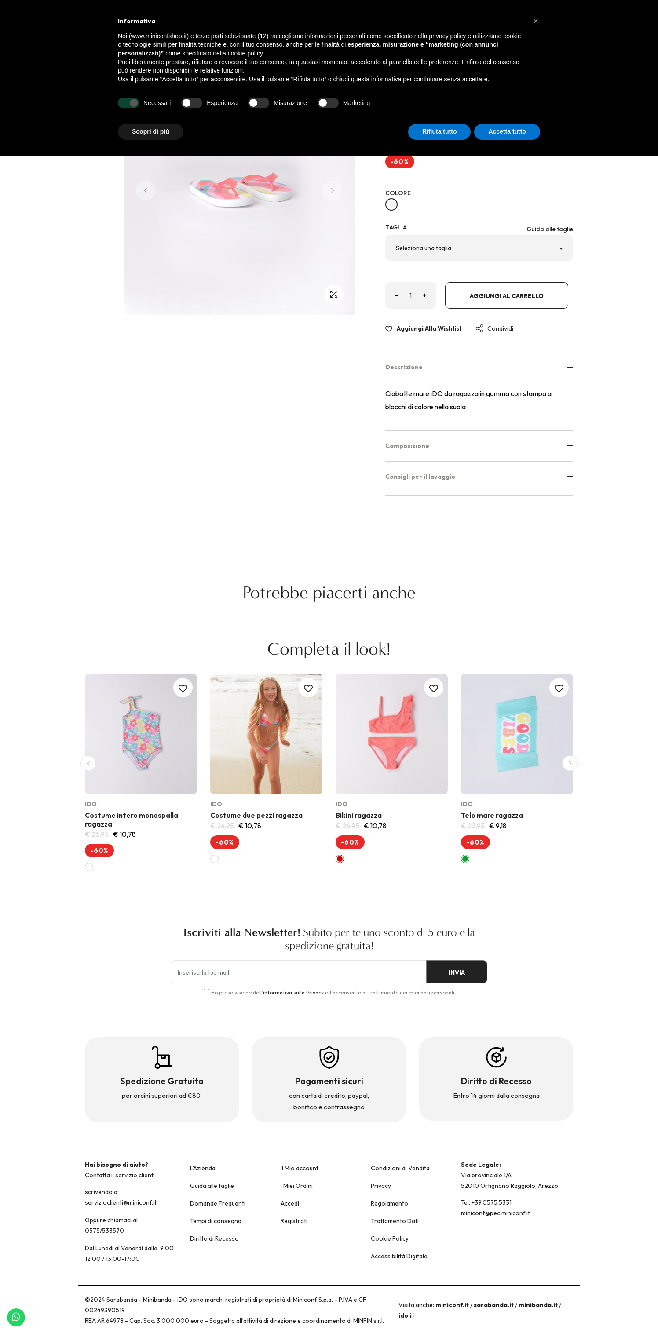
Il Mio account (299, 1168)
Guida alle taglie (549, 229)
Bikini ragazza (359, 815)
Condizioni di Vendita (400, 1168)
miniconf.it (452, 1305)
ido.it (406, 1315)
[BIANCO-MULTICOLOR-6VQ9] (391, 204)
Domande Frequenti (217, 1203)
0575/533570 (104, 1231)
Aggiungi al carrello (507, 296)
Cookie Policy (390, 1238)
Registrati (294, 1221)
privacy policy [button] (447, 36)
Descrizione (479, 367)
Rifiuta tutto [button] (439, 131)
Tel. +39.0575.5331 (486, 1202)
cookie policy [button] (245, 53)
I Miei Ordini (297, 1186)
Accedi (290, 1203)
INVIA (457, 972)
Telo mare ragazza (492, 815)
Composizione (479, 446)
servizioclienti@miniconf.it (121, 1202)
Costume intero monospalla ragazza (131, 819)
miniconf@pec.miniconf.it (495, 1213)
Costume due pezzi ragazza (256, 815)
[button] (88, 763)
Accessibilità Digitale (399, 1256)
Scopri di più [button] (150, 131)
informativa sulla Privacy (293, 992)
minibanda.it (538, 1305)
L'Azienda (203, 1168)
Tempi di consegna (215, 1221)
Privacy (381, 1186)
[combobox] (479, 248)
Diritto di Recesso (214, 1238)
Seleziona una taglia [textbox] (423, 248)
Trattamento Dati (395, 1221)
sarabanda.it (494, 1305)
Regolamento (389, 1203)
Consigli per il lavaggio (479, 477)
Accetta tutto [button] (507, 131)
